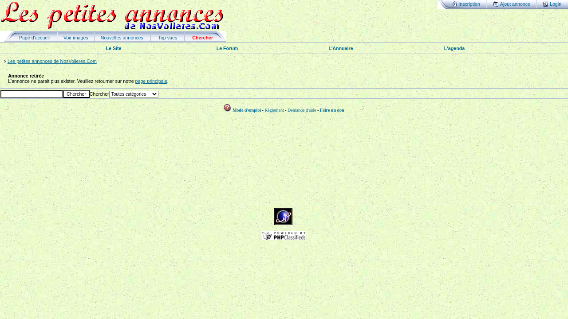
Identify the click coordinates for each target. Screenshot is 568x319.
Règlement (274, 110)
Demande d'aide (302, 110)
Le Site (114, 48)
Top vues (168, 37)
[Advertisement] (284, 188)
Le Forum (227, 48)
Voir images (75, 37)
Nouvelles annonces (122, 37)
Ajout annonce (515, 4)
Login (555, 4)
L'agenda (454, 48)
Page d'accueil (34, 37)
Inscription (469, 4)
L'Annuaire (340, 48)
